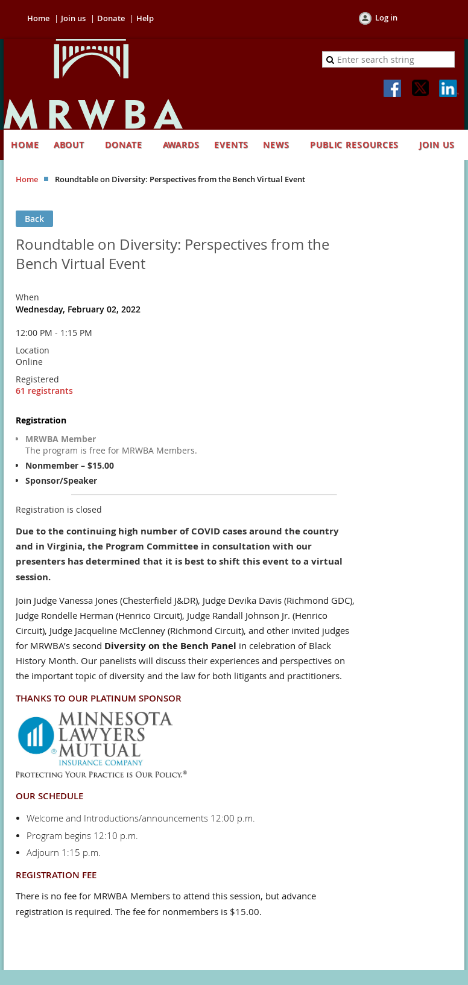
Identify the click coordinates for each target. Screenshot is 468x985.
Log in (386, 17)
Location (32, 350)
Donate (111, 18)
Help (145, 18)
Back (34, 218)
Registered (37, 379)
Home (38, 18)
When (27, 297)
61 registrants (44, 390)
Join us (73, 18)
